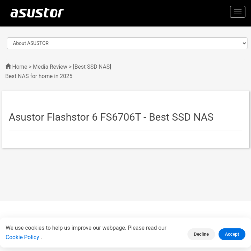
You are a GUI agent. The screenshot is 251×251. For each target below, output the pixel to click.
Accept (232, 234)
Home (19, 66)
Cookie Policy (23, 237)
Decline (201, 234)
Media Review (50, 66)
